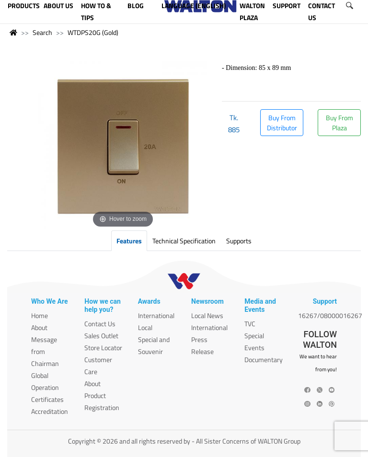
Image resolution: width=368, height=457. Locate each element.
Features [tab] (129, 241)
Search (42, 32)
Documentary (263, 359)
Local (145, 327)
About (39, 327)
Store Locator (103, 348)
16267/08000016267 (330, 315)
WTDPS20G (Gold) (93, 32)
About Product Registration (101, 395)
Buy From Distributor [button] (282, 123)
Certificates (47, 399)
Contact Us (99, 324)
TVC (249, 324)
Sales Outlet (101, 336)
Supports (239, 241)
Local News (207, 315)
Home (39, 315)
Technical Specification (184, 241)
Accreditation (49, 411)
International (156, 315)
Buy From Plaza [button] (339, 123)
